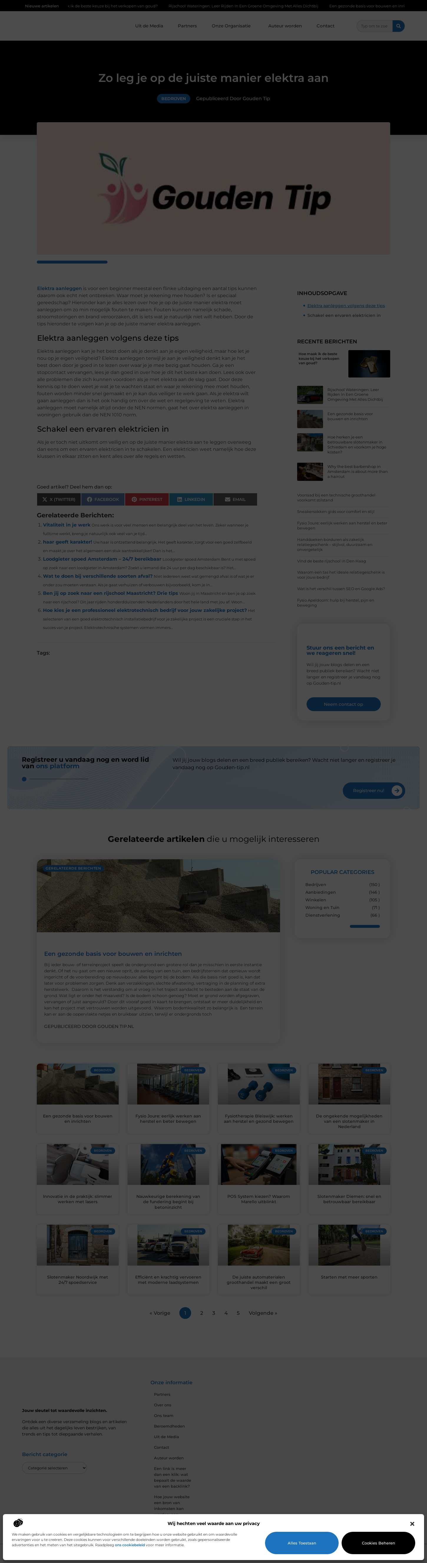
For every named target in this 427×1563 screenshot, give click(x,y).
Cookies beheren (378, 1543)
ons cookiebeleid (130, 1545)
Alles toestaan (302, 1543)
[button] (412, 1524)
